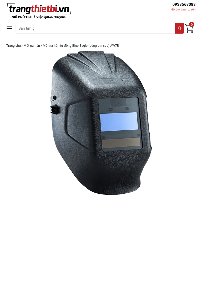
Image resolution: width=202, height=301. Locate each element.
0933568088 (184, 4)
